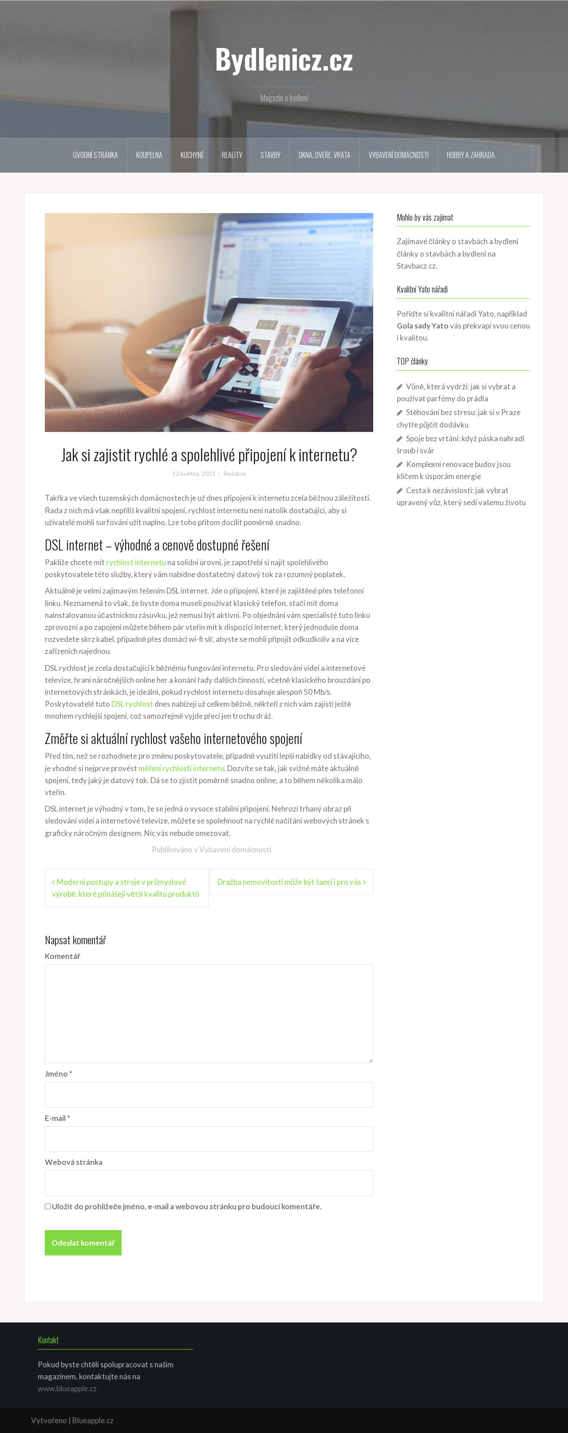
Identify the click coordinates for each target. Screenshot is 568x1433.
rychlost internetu (136, 562)
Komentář (62, 956)
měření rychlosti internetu (181, 768)
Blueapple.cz (93, 1420)
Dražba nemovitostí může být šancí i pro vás (289, 882)
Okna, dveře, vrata (325, 155)
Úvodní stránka (95, 155)
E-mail (57, 1118)
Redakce (235, 473)
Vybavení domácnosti (399, 155)
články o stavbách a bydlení (441, 253)
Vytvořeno (49, 1420)
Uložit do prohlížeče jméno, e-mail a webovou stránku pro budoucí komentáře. (187, 1206)
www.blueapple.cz (67, 1388)
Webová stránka (74, 1162)
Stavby (270, 155)
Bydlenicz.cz (284, 58)
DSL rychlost (132, 704)
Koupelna (149, 155)
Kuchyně (192, 155)
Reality (232, 155)
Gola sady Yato (423, 325)
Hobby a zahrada (471, 155)
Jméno (58, 1073)
